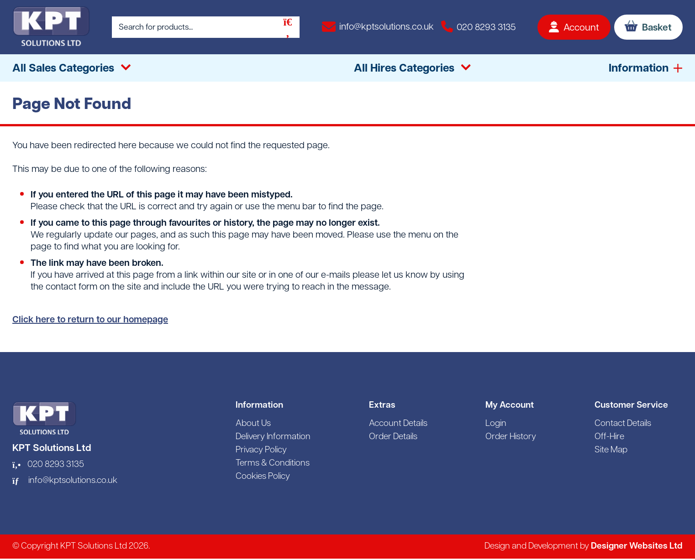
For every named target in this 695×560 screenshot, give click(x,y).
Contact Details (623, 424)
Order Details (393, 437)
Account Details (398, 424)
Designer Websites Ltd (637, 546)
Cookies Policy (263, 476)
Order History (510, 437)
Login (495, 424)
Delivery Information (273, 437)
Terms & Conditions (273, 463)
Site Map (611, 450)
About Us (253, 424)
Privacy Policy (261, 450)
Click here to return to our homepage (90, 320)
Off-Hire (609, 437)
